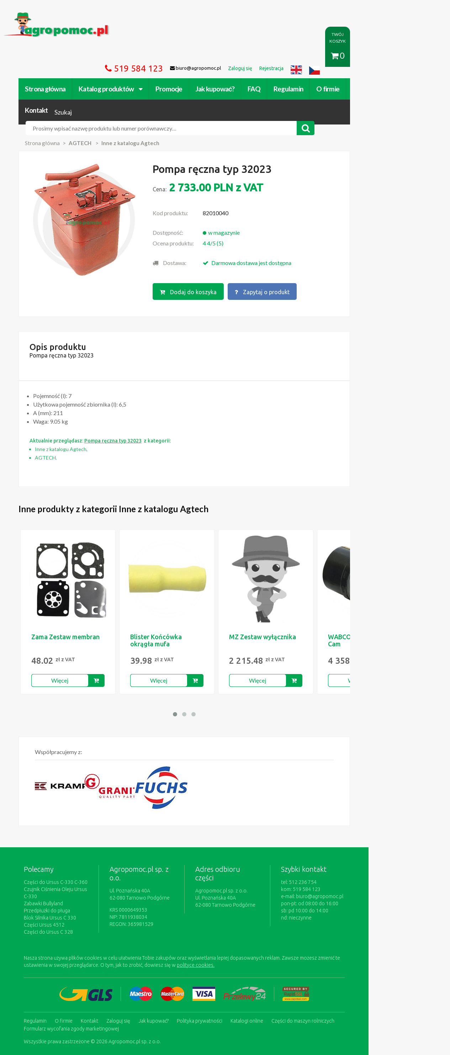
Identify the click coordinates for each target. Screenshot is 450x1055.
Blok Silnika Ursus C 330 (59, 871)
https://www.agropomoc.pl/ (47, 16)
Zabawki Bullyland (52, 857)
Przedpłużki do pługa (56, 864)
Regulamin (297, 56)
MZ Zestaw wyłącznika (271, 597)
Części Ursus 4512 (53, 878)
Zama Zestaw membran (75, 597)
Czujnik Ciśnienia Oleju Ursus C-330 (72, 850)
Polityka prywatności (209, 974)
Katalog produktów (120, 56)
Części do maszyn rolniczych (312, 974)
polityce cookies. (159, 918)
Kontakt (373, 56)
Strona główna (54, 56)
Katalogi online (256, 974)
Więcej (69, 640)
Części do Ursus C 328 (57, 885)
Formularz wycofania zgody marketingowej (80, 981)
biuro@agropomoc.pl (376, 857)
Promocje (177, 56)
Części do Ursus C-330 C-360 (65, 842)
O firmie (337, 56)
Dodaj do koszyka (222, 248)
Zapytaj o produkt (297, 248)
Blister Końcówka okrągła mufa (165, 601)
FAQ (263, 56)
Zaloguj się (127, 974)
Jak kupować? (224, 56)
